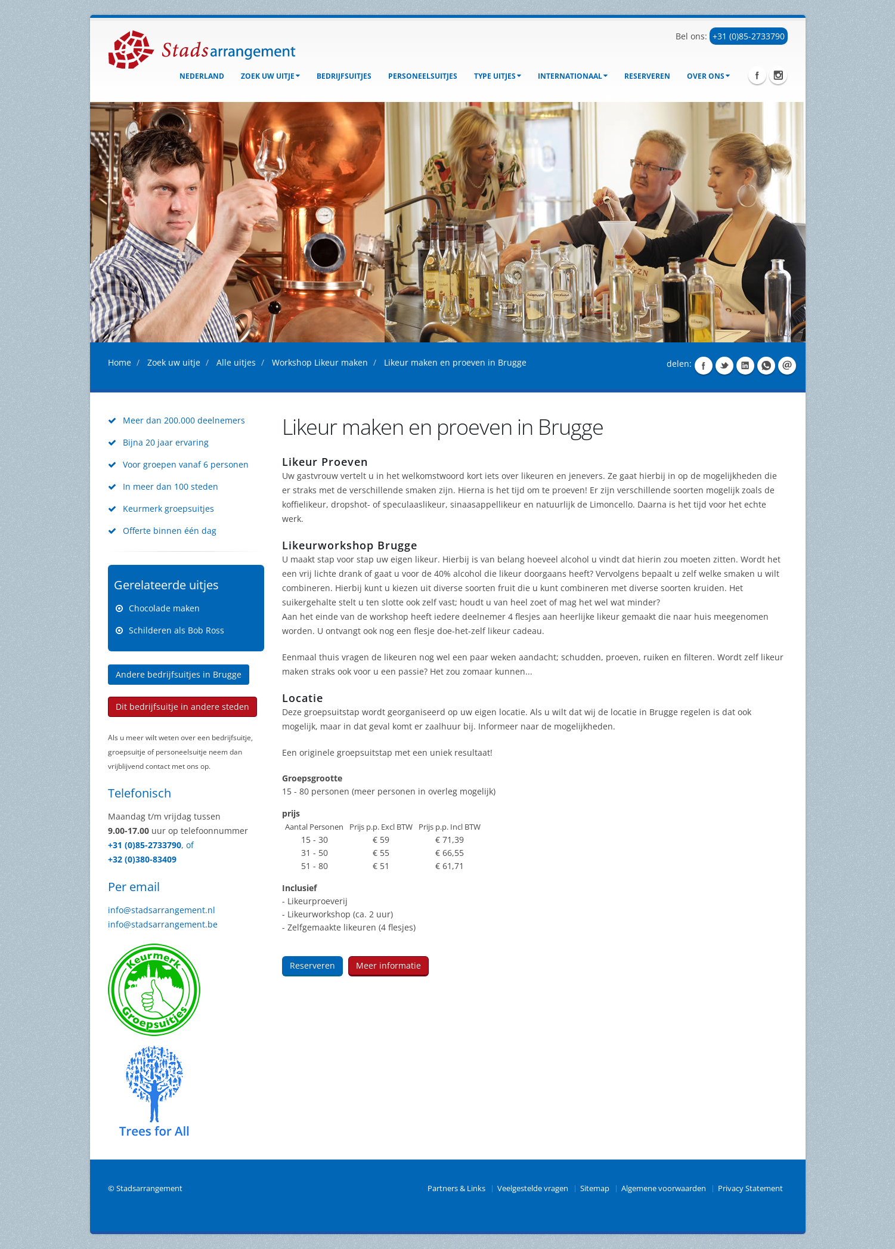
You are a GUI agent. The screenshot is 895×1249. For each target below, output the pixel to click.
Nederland (201, 76)
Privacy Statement (750, 1188)
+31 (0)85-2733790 (749, 36)
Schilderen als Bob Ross (176, 630)
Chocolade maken (164, 608)
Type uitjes (497, 76)
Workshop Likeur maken (320, 362)
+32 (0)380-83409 (142, 859)
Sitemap (594, 1188)
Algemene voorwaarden (663, 1188)
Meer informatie (388, 965)
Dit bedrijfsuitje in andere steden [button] (182, 706)
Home (119, 362)
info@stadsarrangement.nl (161, 910)
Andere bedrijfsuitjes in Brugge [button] (178, 674)
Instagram (778, 75)
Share (704, 366)
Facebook (757, 75)
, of (187, 845)
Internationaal (573, 76)
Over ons (708, 76)
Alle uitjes (236, 362)
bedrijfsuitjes (344, 76)
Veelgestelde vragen (532, 1188)
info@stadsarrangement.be (163, 924)
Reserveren (647, 76)
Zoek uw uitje (270, 76)
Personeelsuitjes (422, 76)
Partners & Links (456, 1188)
